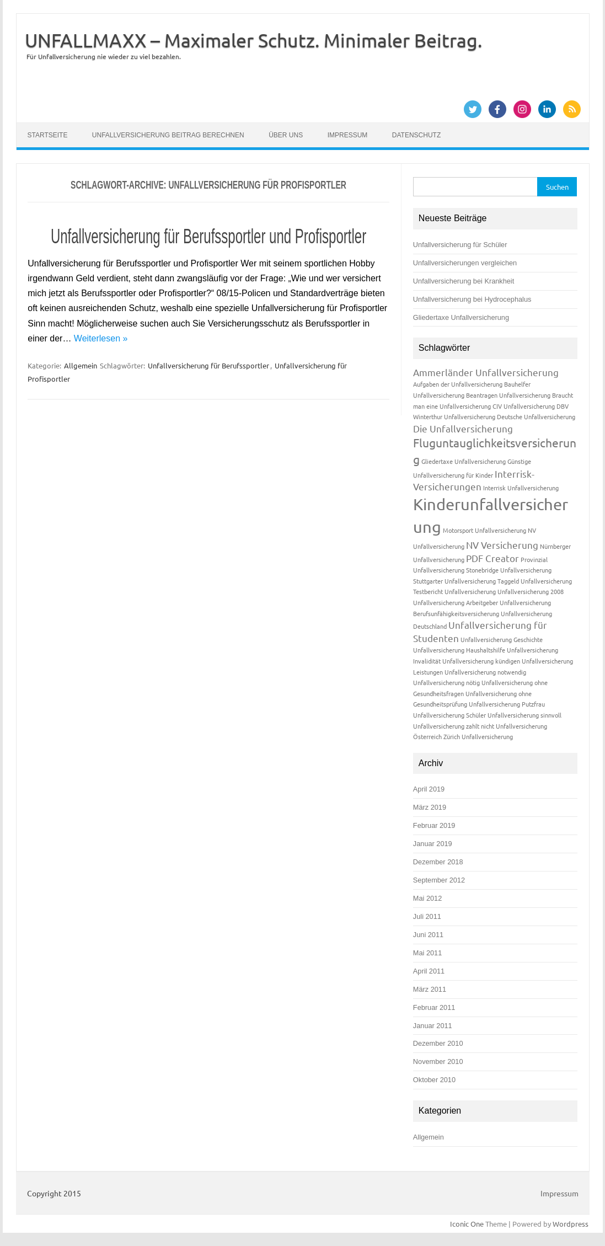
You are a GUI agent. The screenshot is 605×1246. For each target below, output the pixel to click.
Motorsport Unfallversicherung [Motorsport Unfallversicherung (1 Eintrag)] (484, 530)
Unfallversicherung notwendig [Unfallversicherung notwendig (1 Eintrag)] (485, 671)
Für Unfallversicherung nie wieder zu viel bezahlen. (103, 56)
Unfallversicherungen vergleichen (465, 263)
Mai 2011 (427, 953)
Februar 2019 (434, 825)
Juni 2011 (428, 935)
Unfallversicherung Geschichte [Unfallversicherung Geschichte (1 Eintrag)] (502, 639)
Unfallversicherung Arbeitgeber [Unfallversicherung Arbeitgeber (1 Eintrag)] (455, 602)
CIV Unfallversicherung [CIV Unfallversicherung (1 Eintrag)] (523, 406)
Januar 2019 (432, 843)
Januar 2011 (432, 1026)
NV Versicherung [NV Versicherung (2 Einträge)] (502, 544)
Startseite (48, 135)
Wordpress (570, 1223)
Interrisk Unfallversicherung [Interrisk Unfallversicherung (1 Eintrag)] (521, 487)
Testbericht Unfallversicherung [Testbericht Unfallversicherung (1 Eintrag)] (454, 591)
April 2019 (429, 789)
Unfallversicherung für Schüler (460, 244)
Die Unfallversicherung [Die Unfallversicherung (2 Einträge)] (463, 428)
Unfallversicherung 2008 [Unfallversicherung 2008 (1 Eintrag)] (530, 591)
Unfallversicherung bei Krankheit (463, 281)
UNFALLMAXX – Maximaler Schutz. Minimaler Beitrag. (253, 40)
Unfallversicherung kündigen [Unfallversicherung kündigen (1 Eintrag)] (481, 660)
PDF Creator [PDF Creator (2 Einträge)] (492, 558)
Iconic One (467, 1223)
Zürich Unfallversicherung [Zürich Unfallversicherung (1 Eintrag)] (478, 736)
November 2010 (438, 1061)
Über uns (286, 135)
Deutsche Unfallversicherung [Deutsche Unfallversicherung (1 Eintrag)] (536, 416)
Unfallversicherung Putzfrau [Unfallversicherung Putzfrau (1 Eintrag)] (507, 703)
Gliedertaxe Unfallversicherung (461, 317)
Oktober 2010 (434, 1080)
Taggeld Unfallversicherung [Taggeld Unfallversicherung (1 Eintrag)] (534, 580)
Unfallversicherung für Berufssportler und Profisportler (208, 236)
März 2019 (429, 807)
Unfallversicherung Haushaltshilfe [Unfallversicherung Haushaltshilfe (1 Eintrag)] (459, 649)
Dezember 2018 (438, 862)
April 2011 (429, 971)
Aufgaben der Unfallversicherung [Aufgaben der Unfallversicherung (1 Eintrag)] (457, 383)
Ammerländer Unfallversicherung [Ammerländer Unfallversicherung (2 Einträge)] (486, 372)
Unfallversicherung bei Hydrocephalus (472, 299)
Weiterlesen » (101, 338)
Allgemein (80, 365)
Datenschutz (416, 135)
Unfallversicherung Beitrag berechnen (168, 135)
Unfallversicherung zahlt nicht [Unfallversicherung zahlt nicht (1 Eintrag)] (453, 725)
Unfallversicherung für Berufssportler (208, 365)
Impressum (348, 135)
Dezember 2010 (438, 1043)
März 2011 (429, 989)
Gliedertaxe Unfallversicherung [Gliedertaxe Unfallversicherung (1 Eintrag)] (463, 461)
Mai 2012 (427, 898)
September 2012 (439, 880)
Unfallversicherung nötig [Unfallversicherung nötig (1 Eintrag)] (446, 682)
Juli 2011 (427, 916)
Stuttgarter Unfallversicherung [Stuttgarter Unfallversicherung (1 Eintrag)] (454, 580)
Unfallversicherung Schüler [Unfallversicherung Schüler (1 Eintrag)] (449, 714)
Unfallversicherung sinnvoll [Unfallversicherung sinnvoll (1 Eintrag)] (524, 714)
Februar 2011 (434, 1007)
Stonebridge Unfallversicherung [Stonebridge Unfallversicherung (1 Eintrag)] (509, 569)
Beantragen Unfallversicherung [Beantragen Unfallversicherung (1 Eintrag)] (508, 395)
